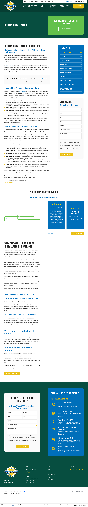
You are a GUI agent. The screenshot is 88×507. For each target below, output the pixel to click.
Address (62, 125)
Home (25, 1)
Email (61, 121)
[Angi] (70, 472)
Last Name (62, 113)
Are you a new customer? (65, 129)
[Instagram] (76, 469)
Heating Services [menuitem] (43, 6)
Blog (49, 477)
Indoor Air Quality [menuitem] (53, 6)
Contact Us (50, 482)
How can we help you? (64, 133)
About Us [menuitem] (24, 6)
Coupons (31, 1)
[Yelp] (82, 469)
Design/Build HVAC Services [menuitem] (64, 6)
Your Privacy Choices (20, 491)
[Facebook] (73, 469)
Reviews (37, 1)
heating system (22, 91)
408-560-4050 (79, 1)
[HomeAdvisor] (79, 469)
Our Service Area (45, 1)
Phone (61, 117)
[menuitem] (71, 53)
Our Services (50, 479)
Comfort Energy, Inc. (10, 65)
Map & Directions (30, 473)
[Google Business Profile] (70, 469)
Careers (54, 1)
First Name (62, 109)
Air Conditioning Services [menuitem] (32, 6)
